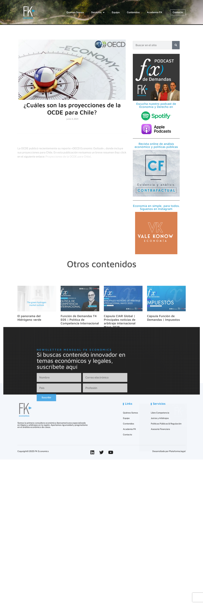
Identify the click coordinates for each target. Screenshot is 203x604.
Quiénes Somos (75, 12)
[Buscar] (176, 45)
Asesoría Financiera (160, 429)
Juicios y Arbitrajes (160, 418)
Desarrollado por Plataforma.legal (169, 451)
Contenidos (133, 12)
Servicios (97, 12)
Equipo (116, 12)
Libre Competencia (160, 413)
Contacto (127, 434)
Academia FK (154, 12)
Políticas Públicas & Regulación (166, 423)
